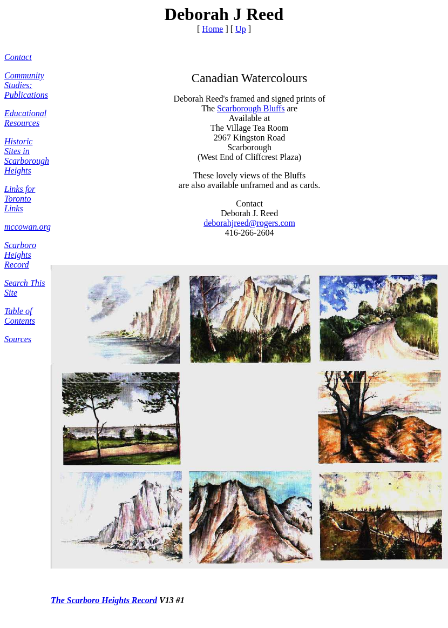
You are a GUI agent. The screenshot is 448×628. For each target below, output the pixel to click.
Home (212, 29)
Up (240, 29)
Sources (17, 339)
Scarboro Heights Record (20, 254)
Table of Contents (19, 315)
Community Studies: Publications (26, 85)
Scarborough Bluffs (250, 108)
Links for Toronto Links (19, 198)
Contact (18, 57)
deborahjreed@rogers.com (249, 223)
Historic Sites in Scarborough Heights (26, 156)
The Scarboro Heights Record (104, 600)
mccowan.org (27, 226)
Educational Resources (25, 118)
